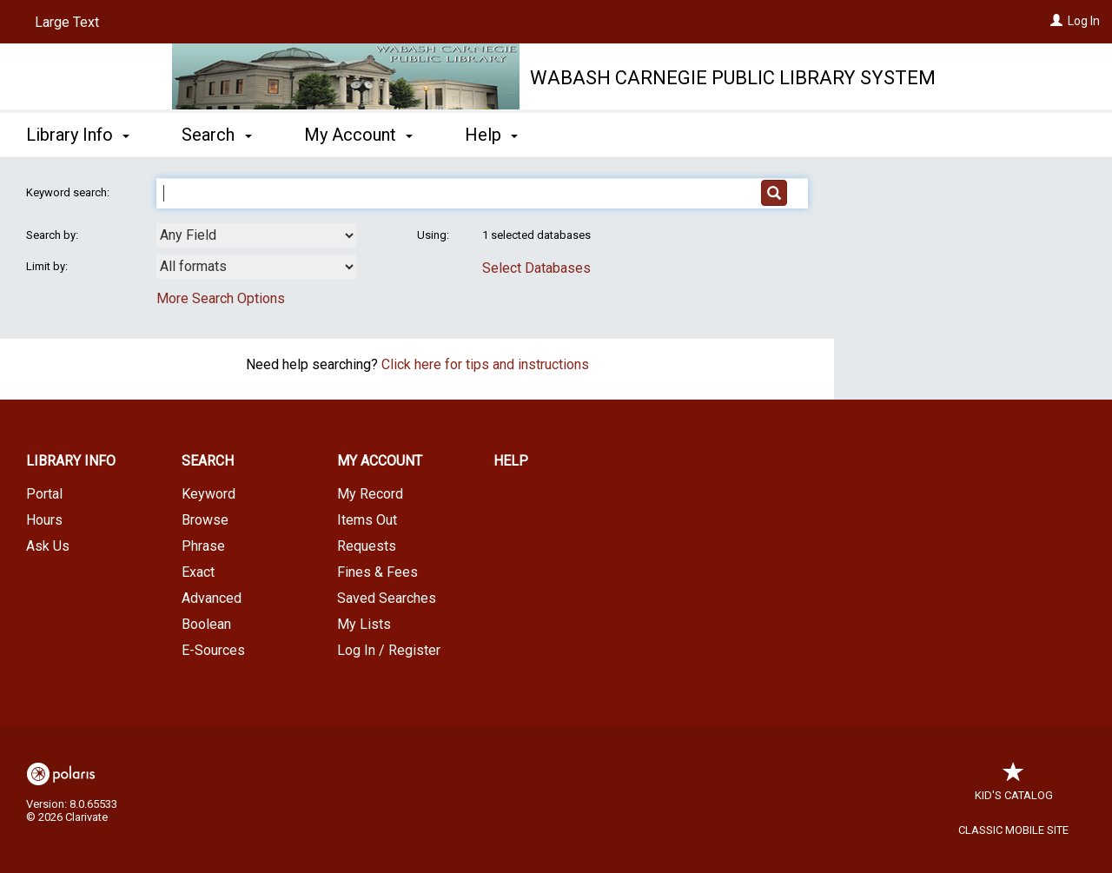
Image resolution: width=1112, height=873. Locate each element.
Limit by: (48, 266)
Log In (1084, 21)
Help (510, 461)
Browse (205, 520)
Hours (44, 520)
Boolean (206, 624)
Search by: (53, 234)
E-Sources (213, 650)
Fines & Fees (377, 572)
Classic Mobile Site (1013, 830)
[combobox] (256, 235)
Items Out (367, 520)
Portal (44, 494)
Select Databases (536, 268)
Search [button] (216, 134)
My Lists (364, 624)
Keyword (208, 494)
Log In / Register (388, 650)
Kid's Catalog (1014, 786)
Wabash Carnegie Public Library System (733, 78)
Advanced (212, 598)
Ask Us (48, 546)
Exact (198, 572)
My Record (370, 494)
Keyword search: (69, 192)
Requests (366, 546)
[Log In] (1056, 21)
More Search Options (220, 298)
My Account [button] (358, 134)
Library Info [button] (77, 134)
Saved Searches (386, 598)
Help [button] (491, 134)
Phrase (203, 546)
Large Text (67, 22)
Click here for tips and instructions (485, 364)
